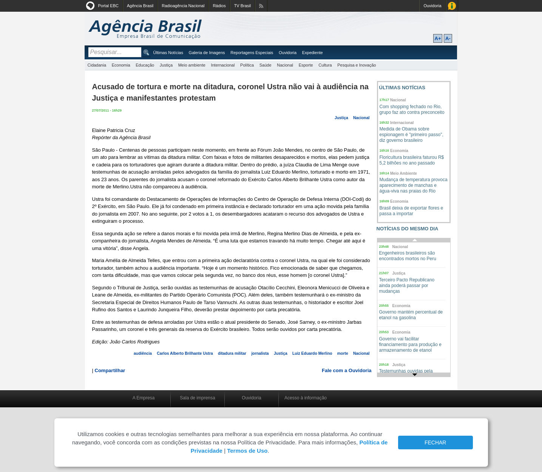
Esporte (306, 65)
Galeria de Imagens (207, 52)
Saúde (265, 65)
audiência (143, 353)
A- (448, 38)
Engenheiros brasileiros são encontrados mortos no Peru (407, 255)
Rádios (219, 5)
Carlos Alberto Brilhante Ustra (185, 353)
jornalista (260, 353)
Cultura (325, 65)
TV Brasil (242, 5)
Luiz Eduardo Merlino (312, 353)
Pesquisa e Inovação (356, 65)
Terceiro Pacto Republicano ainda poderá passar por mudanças (407, 285)
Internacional (223, 65)
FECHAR (435, 442)
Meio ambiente (191, 65)
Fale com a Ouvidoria (347, 370)
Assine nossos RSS (261, 6)
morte (342, 353)
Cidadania (97, 65)
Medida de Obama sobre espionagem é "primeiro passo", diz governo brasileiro (411, 134)
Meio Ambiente (403, 173)
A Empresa (144, 398)
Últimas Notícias (168, 52)
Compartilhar (110, 370)
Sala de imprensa (197, 398)
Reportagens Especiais (251, 52)
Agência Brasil (140, 5)
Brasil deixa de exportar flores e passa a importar (411, 210)
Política (247, 65)
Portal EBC (108, 5)
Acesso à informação (305, 398)
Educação (145, 65)
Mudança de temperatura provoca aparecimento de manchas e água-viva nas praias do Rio (414, 185)
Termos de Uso (247, 450)
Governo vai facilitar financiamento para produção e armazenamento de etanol (410, 344)
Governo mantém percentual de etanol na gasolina (411, 314)
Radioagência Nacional (183, 5)
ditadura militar (232, 353)
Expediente (312, 52)
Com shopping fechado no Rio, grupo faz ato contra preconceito (412, 109)
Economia (121, 65)
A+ (438, 38)
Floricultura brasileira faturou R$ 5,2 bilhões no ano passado (412, 160)
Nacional (285, 65)
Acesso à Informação (452, 6)
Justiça (166, 65)
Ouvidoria (432, 5)
